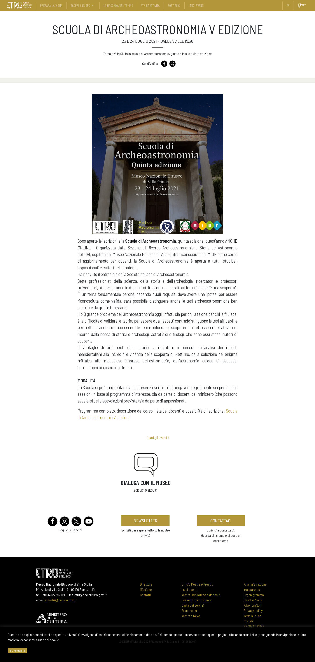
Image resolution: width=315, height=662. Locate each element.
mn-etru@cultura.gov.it (61, 600)
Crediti (248, 621)
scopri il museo (80, 5)
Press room (189, 610)
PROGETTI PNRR (254, 626)
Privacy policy (253, 610)
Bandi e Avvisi (253, 600)
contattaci (220, 520)
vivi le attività (150, 5)
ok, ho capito (17, 650)
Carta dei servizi (193, 605)
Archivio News (191, 616)
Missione (146, 589)
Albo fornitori (253, 605)
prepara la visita (51, 5)
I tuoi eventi (189, 589)
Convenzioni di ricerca (197, 600)
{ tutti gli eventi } (158, 437)
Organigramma (254, 595)
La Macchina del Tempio (118, 5)
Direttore (146, 584)
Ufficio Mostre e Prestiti (198, 584)
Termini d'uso (252, 616)
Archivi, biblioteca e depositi (201, 595)
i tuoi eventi (196, 5)
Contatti (145, 595)
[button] (307, 4)
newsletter (145, 520)
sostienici (174, 5)
